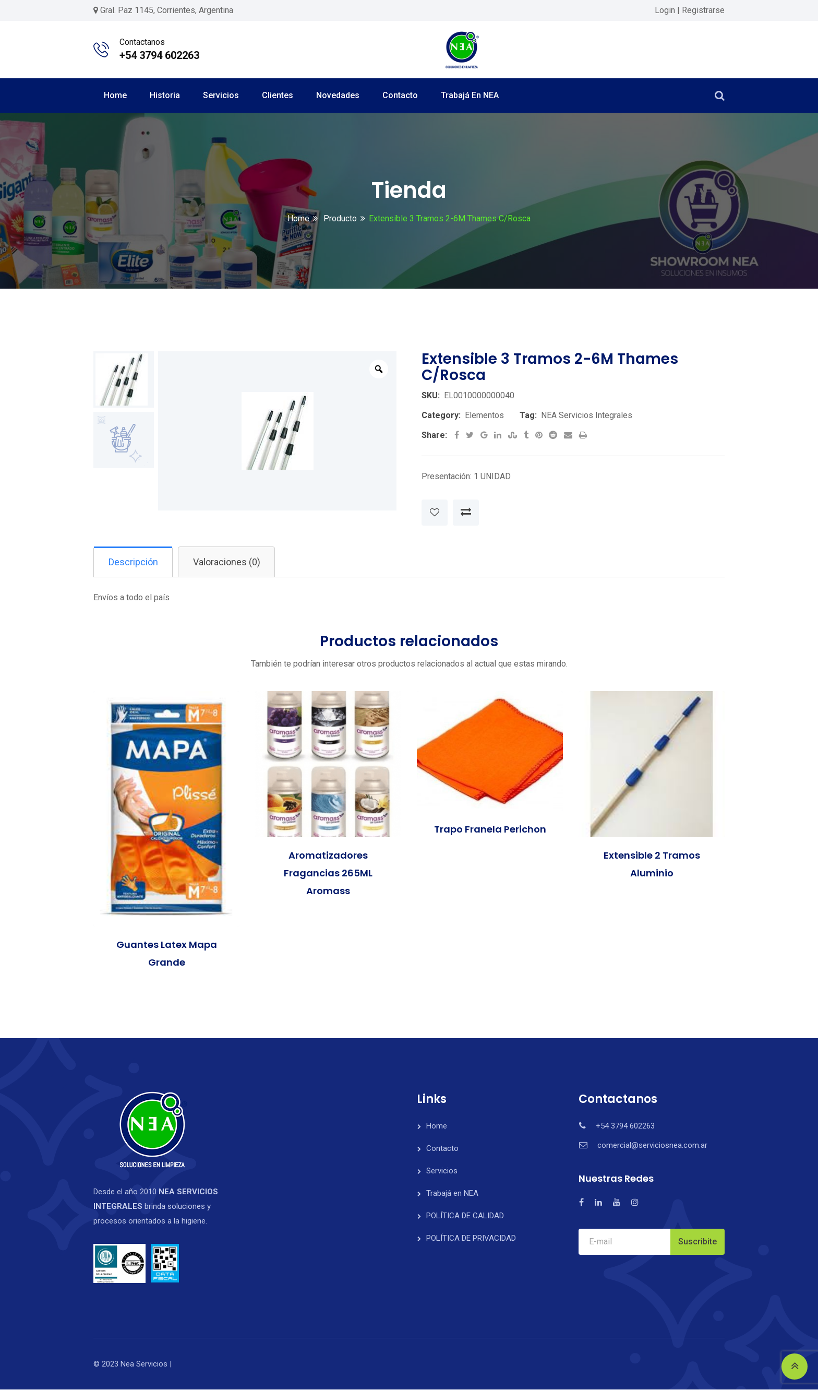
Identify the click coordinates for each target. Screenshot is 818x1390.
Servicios (221, 95)
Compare (466, 513)
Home (115, 95)
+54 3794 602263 (159, 55)
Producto (339, 218)
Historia (165, 95)
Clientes (277, 95)
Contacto (400, 95)
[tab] (134, 562)
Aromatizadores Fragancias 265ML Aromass (328, 874)
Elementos (484, 415)
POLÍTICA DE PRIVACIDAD (471, 1238)
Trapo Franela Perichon (490, 829)
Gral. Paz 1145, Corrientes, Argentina (166, 10)
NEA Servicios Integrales (586, 415)
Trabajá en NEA (470, 95)
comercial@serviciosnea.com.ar (652, 1145)
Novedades (337, 95)
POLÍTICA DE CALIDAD (465, 1216)
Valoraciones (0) (230, 561)
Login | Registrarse (690, 10)
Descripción (134, 561)
